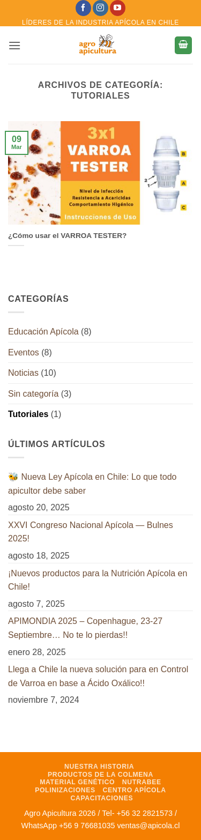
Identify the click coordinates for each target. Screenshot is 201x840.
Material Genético (77, 782)
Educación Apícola (43, 331)
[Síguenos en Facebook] (83, 8)
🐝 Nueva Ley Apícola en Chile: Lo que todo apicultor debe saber (92, 483)
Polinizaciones (65, 790)
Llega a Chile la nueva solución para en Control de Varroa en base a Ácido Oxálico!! (98, 676)
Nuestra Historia (99, 766)
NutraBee (141, 782)
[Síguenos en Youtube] (117, 8)
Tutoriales (28, 414)
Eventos (23, 352)
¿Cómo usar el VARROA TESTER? (67, 236)
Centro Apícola (134, 790)
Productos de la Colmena (100, 774)
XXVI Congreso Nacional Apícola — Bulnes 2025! (90, 532)
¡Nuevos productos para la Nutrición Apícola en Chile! (97, 580)
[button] (14, 45)
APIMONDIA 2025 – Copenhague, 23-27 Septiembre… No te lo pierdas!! (85, 628)
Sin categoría (33, 393)
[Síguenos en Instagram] (100, 8)
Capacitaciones (102, 798)
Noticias (23, 372)
